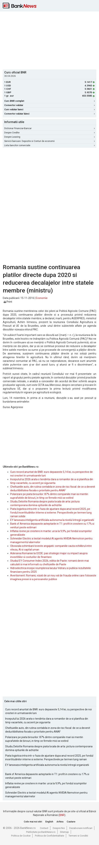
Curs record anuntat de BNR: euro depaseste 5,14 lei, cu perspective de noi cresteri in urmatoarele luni (48, 711)
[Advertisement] (51, 40)
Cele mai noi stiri (33, 821)
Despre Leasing (49, 137)
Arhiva (59, 821)
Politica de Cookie (20, 835)
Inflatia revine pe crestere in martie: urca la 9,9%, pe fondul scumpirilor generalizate (46, 785)
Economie (42, 298)
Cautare (71, 821)
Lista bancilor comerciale (49, 145)
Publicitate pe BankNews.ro (41, 832)
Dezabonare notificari (80, 828)
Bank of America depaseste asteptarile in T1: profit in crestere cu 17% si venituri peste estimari (47, 776)
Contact (44, 828)
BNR (61, 815)
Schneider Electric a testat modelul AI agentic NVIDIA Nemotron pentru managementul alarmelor (46, 794)
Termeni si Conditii (78, 835)
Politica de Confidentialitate (49, 835)
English (49, 821)
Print (8, 301)
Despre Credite (49, 132)
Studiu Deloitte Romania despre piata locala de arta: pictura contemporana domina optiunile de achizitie (48, 748)
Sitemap (64, 832)
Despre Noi (59, 828)
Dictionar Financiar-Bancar (49, 128)
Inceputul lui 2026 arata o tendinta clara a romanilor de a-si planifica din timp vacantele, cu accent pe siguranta (46, 720)
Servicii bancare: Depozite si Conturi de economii (49, 141)
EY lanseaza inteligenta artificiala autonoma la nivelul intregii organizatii (52, 520)
